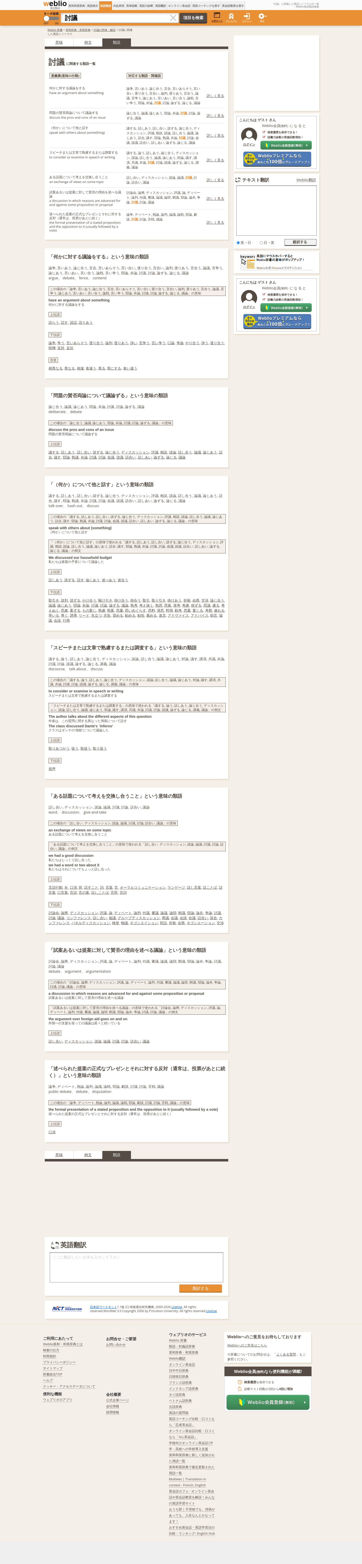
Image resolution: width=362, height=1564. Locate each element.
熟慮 (101, 610)
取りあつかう (59, 748)
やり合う (192, 342)
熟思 (158, 605)
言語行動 (56, 887)
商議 (165, 917)
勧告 (141, 615)
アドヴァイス (178, 615)
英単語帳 (131, 6)
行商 (66, 620)
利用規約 (49, 1356)
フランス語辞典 (180, 1382)
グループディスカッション (139, 917)
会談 (57, 620)
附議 (181, 912)
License (176, 1307)
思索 (167, 605)
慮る (215, 605)
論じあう (210, 452)
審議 (155, 912)
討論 (102, 457)
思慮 (64, 610)
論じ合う (112, 452)
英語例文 (92, 6)
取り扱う (100, 748)
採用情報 (112, 1412)
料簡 (169, 610)
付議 (146, 912)
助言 (213, 615)
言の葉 (84, 892)
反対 (60, 347)
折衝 (187, 600)
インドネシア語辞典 (183, 1388)
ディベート (123, 912)
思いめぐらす (135, 610)
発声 (52, 768)
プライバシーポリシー (59, 1362)
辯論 (66, 457)
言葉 (109, 887)
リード (84, 615)
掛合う (135, 600)
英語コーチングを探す (206, 6)
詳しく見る (215, 95)
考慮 (185, 605)
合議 (192, 917)
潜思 (160, 610)
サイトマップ (53, 1368)
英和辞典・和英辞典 (78, 30)
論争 (52, 342)
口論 (170, 342)
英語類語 (105, 6)
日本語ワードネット (103, 1307)
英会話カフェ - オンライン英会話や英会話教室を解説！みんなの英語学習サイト (192, 1497)
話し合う (185, 452)
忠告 (107, 615)
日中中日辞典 (179, 1370)
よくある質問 (286, 1354)
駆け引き (105, 600)
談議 (119, 457)
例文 (88, 42)
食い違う (130, 368)
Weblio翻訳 (306, 180)
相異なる (56, 368)
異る (101, 368)
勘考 (178, 610)
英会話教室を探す (233, 6)
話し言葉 (194, 887)
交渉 (204, 600)
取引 (146, 600)
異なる (69, 368)
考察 (208, 610)
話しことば (100, 892)
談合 (213, 917)
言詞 (123, 892)
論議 (197, 452)
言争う (144, 342)
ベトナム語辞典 (180, 1400)
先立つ (96, 615)
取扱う (85, 748)
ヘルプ (48, 1380)
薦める (151, 615)
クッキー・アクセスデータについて (69, 1386)
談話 (73, 322)
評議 (154, 452)
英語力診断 (146, 6)
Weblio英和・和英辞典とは (63, 1344)
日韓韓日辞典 (179, 1376)
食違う (91, 368)
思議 (206, 605)
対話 (163, 922)
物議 (124, 922)
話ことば (210, 887)
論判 (108, 342)
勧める (130, 615)
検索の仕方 (51, 1350)
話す (64, 322)
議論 (182, 457)
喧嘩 (52, 347)
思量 (119, 610)
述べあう (109, 579)
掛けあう (174, 600)
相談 (163, 452)
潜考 (176, 605)
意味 (59, 42)
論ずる (159, 457)
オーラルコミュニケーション (143, 887)
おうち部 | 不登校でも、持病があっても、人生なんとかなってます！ (192, 1515)
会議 (174, 917)
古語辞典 (175, 1406)
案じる (198, 610)
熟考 (134, 605)
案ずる (75, 610)
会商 (195, 600)
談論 (172, 452)
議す (57, 457)
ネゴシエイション (144, 922)
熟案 (110, 610)
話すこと (91, 887)
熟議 (75, 457)
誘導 (73, 615)
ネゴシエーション (201, 922)
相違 (80, 368)
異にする (114, 368)
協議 (112, 917)
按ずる (196, 605)
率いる (54, 615)
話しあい (145, 457)
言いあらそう (76, 342)
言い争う (159, 342)
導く (64, 615)
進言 (162, 615)
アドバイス (199, 615)
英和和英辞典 (76, 6)
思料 (151, 610)
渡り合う (96, 342)
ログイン (246, 20)
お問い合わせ (116, 1344)
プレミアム (231, 20)
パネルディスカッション (90, 922)
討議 (93, 457)
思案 (187, 610)
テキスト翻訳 (255, 180)
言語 (73, 892)
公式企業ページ (117, 1400)
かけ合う (89, 600)
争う (60, 342)
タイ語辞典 (177, 1394)
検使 (115, 922)
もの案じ (89, 610)
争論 (180, 342)
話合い (130, 457)
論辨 (64, 912)
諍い (133, 342)
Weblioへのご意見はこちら (247, 1345)
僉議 (110, 457)
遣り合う (217, 342)
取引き (54, 600)
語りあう (86, 322)
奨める (118, 615)
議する (54, 452)
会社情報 (112, 1406)
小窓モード (217, 17)
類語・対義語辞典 (182, 1346)
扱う (74, 748)
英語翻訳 (160, 6)
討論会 (54, 912)
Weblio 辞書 (55, 30)
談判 (64, 600)
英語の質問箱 (179, 1412)
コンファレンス (78, 917)
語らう (54, 322)
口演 (73, 887)
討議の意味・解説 (105, 30)
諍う (204, 342)
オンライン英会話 (179, 6)
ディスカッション (135, 452)
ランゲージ (176, 887)
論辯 (172, 912)
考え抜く (146, 605)
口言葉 (62, 892)
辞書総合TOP (52, 1374)
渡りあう (121, 342)
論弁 (199, 912)
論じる (171, 457)
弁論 (84, 457)
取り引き (159, 600)
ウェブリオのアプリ (57, 1399)
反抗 (69, 347)
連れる (219, 610)
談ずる (98, 452)
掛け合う (121, 600)
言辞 (114, 892)
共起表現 (118, 6)
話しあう (68, 452)
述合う (123, 579)
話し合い (84, 452)
